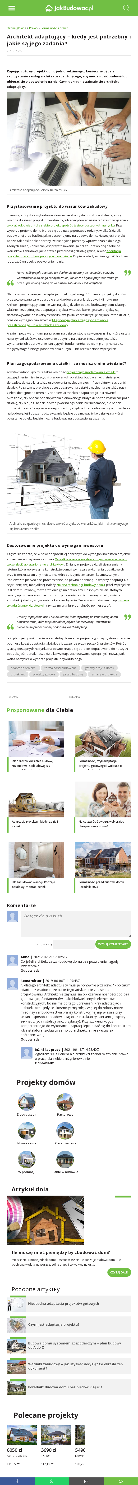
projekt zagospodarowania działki (90, 372)
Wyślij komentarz (113, 944)
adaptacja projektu (23, 668)
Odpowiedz (30, 970)
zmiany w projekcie (104, 674)
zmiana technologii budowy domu (80, 585)
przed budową (73, 674)
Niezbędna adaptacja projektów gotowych (63, 1303)
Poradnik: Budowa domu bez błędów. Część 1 (65, 1387)
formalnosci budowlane (61, 668)
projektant (18, 674)
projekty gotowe (44, 674)
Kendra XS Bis (17, 1456)
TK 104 (45, 1456)
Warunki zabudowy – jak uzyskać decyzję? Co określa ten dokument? (75, 1366)
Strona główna (16, 28)
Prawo (33, 28)
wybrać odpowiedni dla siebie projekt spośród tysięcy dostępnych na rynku (61, 225)
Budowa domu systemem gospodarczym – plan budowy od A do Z (74, 1345)
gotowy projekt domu (99, 668)
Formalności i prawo (54, 28)
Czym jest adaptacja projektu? (53, 1324)
